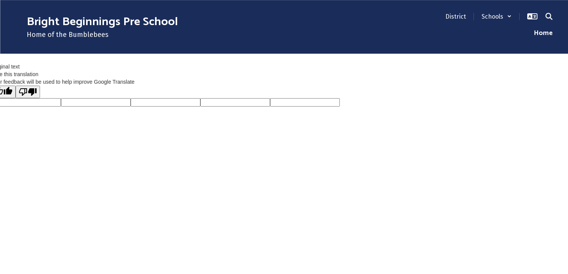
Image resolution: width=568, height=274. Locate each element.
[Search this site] (549, 16)
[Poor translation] (28, 92)
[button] (497, 16)
